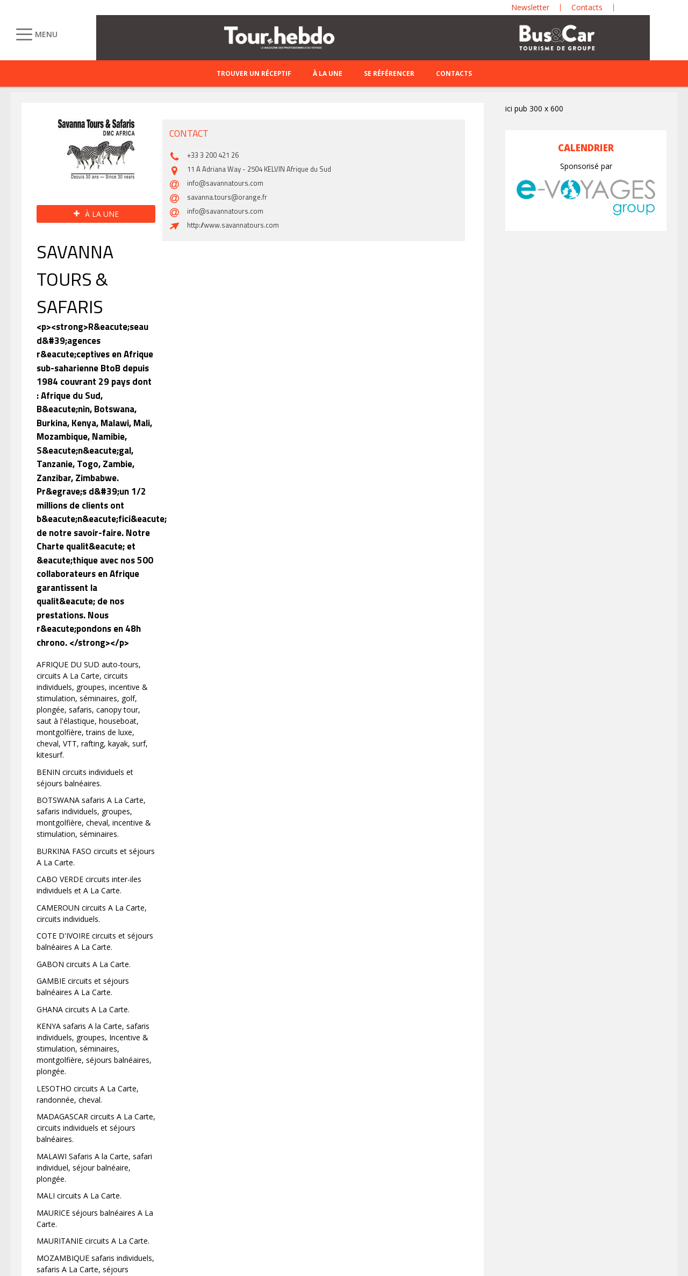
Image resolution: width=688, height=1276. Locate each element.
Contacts (454, 73)
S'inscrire (559, 1190)
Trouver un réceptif (254, 73)
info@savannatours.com (225, 975)
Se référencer (389, 73)
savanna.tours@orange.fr (227, 989)
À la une (327, 73)
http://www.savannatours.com (233, 1017)
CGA (18, 1229)
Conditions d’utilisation (50, 1244)
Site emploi (139, 1229)
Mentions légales (259, 1229)
